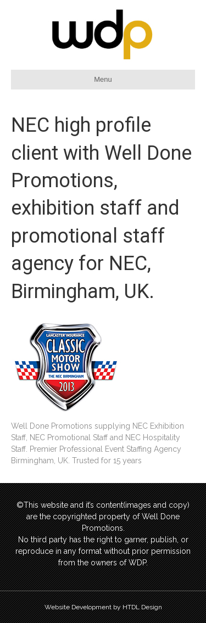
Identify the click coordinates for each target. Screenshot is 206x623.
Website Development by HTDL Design (103, 607)
